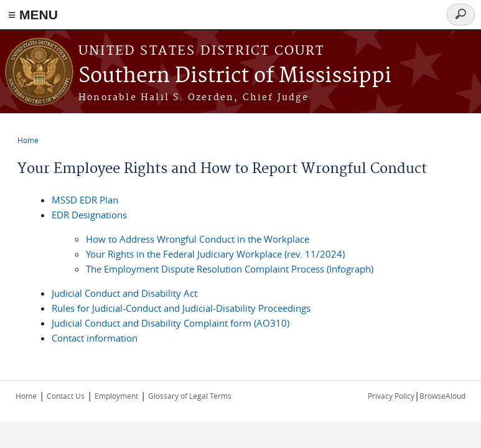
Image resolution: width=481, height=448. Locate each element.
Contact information (95, 338)
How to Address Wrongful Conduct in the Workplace (197, 239)
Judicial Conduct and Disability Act (124, 293)
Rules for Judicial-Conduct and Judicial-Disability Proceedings (181, 308)
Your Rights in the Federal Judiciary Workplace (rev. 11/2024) (215, 254)
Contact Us (66, 396)
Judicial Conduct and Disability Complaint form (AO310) (170, 323)
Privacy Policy (391, 396)
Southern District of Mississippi (234, 76)
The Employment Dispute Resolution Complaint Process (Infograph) (229, 269)
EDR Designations (89, 214)
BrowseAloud (442, 396)
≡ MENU (33, 14)
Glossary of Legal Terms (189, 396)
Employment (116, 396)
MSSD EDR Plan (85, 200)
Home (28, 140)
